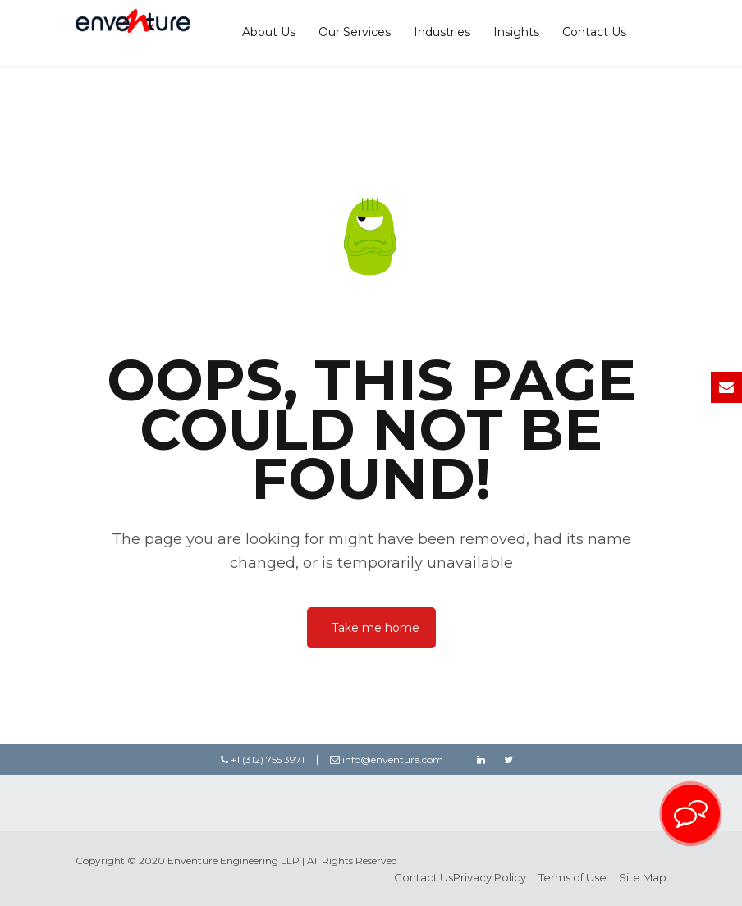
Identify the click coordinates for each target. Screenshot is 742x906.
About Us (268, 32)
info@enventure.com (386, 759)
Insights (516, 32)
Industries (442, 32)
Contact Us (594, 32)
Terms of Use (572, 877)
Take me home (375, 627)
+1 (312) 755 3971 (263, 759)
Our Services (354, 32)
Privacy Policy (489, 877)
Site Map (642, 877)
